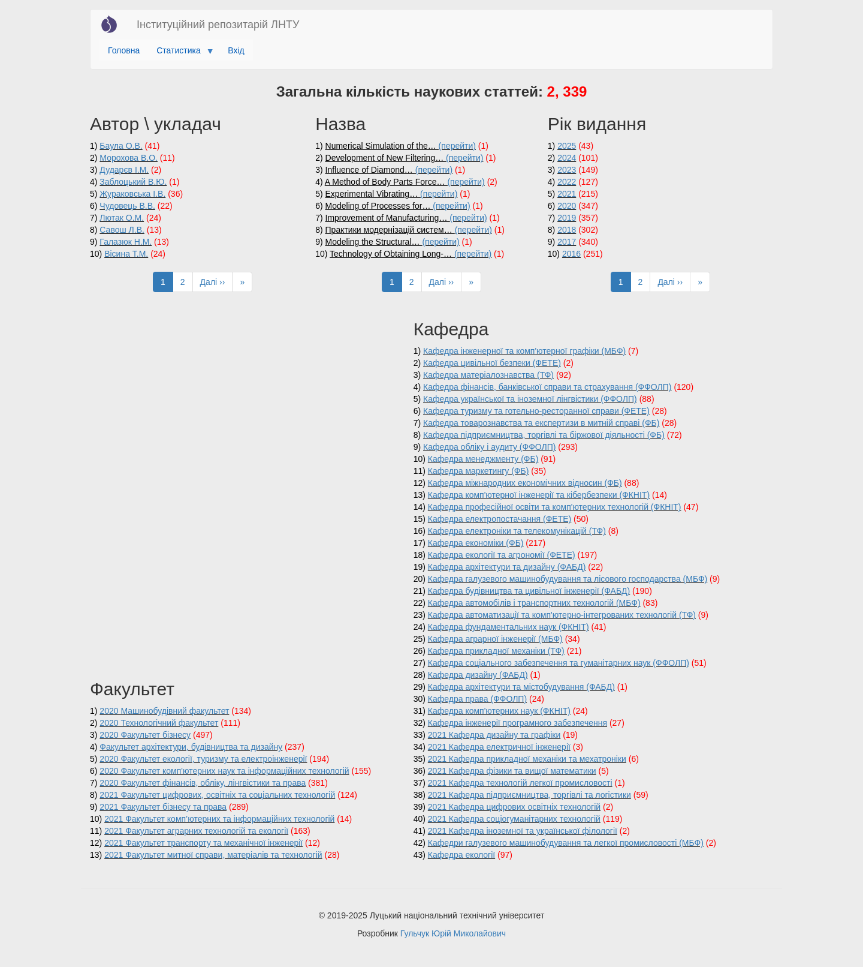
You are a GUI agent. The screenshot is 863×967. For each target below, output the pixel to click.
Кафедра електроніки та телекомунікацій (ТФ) (517, 531)
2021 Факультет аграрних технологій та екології (196, 831)
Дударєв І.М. (124, 170)
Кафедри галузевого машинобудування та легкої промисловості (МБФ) (566, 843)
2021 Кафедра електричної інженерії (499, 747)
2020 (566, 206)
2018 (566, 230)
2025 (566, 146)
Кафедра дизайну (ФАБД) (478, 675)
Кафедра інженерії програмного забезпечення (517, 723)
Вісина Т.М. (126, 254)
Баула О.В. (120, 146)
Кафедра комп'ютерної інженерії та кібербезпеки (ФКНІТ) (539, 495)
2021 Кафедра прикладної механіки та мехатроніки (527, 759)
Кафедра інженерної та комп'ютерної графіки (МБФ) (524, 351)
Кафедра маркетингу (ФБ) (478, 471)
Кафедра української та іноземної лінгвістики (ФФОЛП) (530, 399)
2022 (566, 182)
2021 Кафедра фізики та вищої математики (512, 771)
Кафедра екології (461, 855)
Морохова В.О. (128, 158)
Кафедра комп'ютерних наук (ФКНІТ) (499, 711)
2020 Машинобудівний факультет (164, 711)
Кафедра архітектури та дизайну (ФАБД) (507, 567)
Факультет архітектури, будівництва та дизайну (190, 747)
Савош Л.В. (121, 230)
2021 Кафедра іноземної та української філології (522, 831)
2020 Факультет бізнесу (145, 735)
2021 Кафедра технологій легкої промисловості (520, 783)
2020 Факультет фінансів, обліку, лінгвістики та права (202, 783)
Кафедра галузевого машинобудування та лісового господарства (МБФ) (567, 579)
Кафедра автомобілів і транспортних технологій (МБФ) (534, 603)
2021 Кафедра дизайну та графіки (494, 735)
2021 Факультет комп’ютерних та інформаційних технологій (219, 819)
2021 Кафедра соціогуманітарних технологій (514, 819)
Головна (124, 50)
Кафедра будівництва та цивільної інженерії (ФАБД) (529, 591)
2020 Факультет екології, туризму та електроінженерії (203, 759)
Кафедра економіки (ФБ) (476, 543)
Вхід (236, 50)
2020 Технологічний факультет (158, 723)
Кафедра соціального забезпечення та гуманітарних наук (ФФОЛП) (558, 663)
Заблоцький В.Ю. (133, 182)
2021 (566, 194)
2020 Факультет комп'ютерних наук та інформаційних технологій (224, 771)
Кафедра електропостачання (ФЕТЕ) (499, 519)
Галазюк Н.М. (125, 242)
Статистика (180, 53)
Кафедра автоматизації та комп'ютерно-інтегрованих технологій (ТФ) (562, 615)
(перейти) (457, 146)
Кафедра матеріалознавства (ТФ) (488, 375)
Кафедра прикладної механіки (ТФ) (496, 651)
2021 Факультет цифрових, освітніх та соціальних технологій (217, 795)
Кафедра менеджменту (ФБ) (483, 459)
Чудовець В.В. (127, 206)
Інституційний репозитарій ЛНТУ (218, 25)
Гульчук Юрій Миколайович (453, 933)
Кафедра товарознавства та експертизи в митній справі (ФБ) (541, 423)
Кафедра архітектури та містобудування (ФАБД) (521, 687)
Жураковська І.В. (132, 194)
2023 (566, 170)
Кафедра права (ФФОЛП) (477, 699)
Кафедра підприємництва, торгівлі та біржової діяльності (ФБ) (544, 435)
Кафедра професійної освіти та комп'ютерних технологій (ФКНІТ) (554, 507)
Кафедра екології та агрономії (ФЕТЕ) (501, 555)
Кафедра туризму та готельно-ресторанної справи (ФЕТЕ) (536, 411)
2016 (571, 254)
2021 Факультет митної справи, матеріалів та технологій (213, 855)
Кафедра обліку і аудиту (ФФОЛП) (489, 447)
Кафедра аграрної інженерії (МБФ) (495, 639)
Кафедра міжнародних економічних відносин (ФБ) (525, 483)
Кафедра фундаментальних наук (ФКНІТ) (508, 627)
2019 (566, 218)
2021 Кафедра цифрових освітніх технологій (514, 807)
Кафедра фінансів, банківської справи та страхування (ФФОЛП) (547, 387)
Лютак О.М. (121, 218)
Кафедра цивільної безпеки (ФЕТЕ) (492, 363)
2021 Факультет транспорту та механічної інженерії (203, 843)
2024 (566, 158)
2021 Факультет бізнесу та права (163, 807)
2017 (566, 242)
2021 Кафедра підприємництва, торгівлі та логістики (529, 795)
